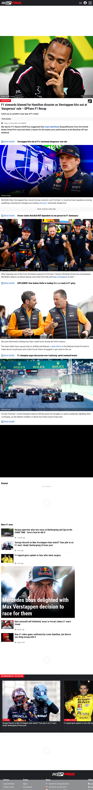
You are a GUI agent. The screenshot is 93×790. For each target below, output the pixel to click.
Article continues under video (46, 209)
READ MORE (9, 142)
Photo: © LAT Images (8, 96)
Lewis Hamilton (51, 127)
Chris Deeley (6, 119)
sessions (43, 203)
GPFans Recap (5, 100)
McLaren (57, 283)
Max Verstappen (60, 277)
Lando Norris (56, 346)
